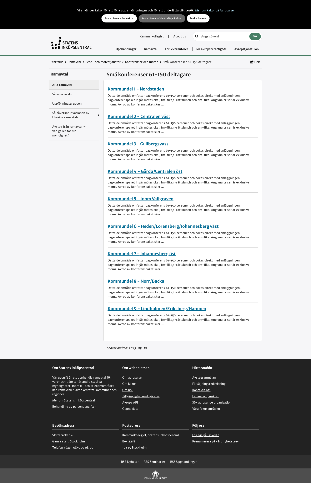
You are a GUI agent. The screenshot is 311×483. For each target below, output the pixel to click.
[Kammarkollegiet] (155, 476)
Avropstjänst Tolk (246, 49)
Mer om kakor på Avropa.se (214, 10)
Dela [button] (255, 62)
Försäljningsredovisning (209, 384)
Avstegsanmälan (204, 377)
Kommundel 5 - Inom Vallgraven (141, 198)
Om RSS (127, 390)
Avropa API (130, 402)
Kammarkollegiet (152, 36)
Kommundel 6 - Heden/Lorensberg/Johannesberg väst (163, 226)
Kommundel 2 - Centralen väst (139, 116)
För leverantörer (176, 49)
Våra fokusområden (206, 409)
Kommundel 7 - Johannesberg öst (142, 253)
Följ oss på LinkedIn (205, 435)
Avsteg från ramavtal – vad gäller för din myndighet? (69, 131)
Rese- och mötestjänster (103, 62)
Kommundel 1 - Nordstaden (136, 89)
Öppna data (130, 409)
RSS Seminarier (154, 462)
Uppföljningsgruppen (67, 103)
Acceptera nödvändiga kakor (162, 18)
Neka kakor (198, 18)
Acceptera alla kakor (119, 18)
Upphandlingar (126, 49)
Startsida (57, 62)
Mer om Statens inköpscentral (73, 400)
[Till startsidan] (71, 42)
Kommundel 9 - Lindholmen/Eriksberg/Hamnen (157, 308)
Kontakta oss (201, 390)
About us (179, 36)
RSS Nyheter (130, 462)
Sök (255, 36)
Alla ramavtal (62, 85)
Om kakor (129, 384)
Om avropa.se (132, 377)
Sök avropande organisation (211, 402)
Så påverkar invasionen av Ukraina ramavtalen (70, 115)
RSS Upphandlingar (183, 462)
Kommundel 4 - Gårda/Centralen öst (145, 171)
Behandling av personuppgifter (74, 407)
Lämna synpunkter (205, 396)
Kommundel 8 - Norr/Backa (136, 281)
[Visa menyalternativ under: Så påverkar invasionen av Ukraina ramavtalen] (98, 115)
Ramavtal (150, 49)
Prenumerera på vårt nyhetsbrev (215, 441)
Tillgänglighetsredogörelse (141, 396)
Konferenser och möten (141, 62)
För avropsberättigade (211, 49)
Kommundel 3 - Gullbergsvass (138, 143)
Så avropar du (62, 94)
